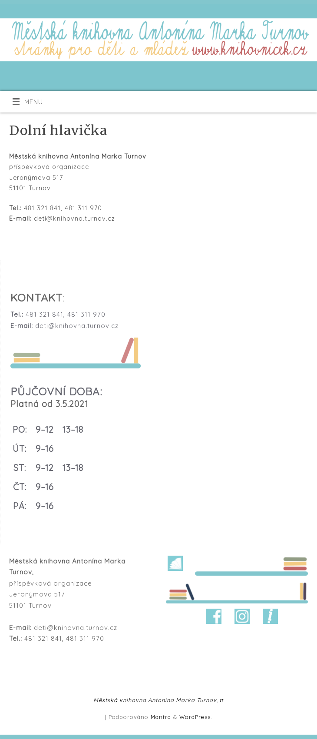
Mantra (161, 716)
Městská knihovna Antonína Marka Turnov (155, 699)
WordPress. (195, 716)
